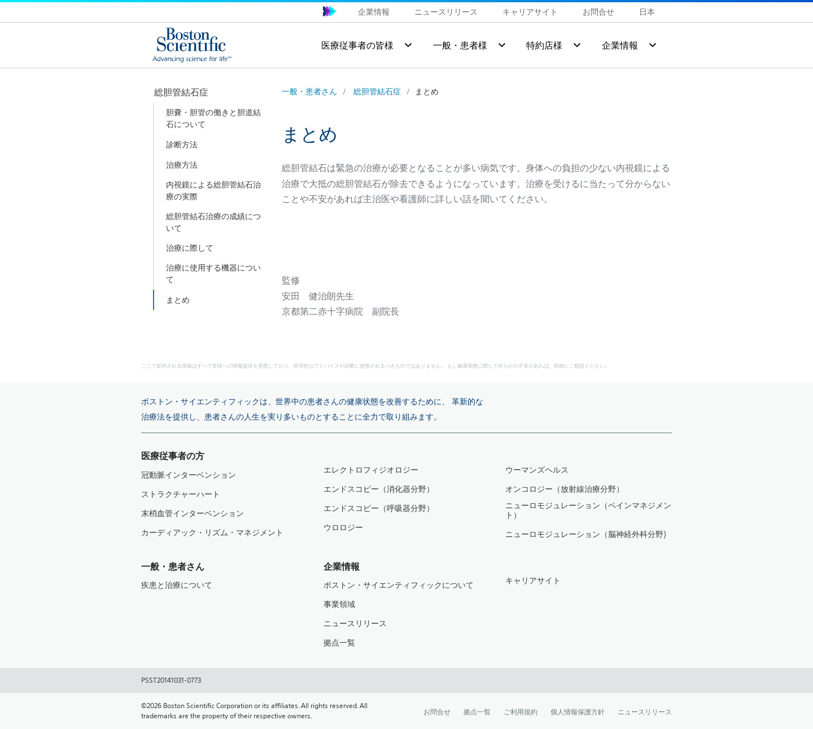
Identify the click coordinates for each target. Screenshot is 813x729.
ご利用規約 (520, 711)
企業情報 (374, 12)
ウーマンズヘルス (537, 470)
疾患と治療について (176, 585)
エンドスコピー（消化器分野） (379, 489)
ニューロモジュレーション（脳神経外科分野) (585, 534)
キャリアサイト (530, 12)
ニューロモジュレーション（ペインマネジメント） (588, 510)
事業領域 (339, 604)
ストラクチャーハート (180, 494)
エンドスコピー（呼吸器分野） (379, 508)
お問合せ (598, 12)
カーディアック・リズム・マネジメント (212, 533)
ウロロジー (343, 527)
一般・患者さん (309, 91)
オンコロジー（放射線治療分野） (564, 489)
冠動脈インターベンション (188, 475)
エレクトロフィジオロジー (371, 470)
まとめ (427, 91)
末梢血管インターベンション (192, 513)
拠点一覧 (339, 643)
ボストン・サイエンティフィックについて (399, 585)
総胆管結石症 (377, 91)
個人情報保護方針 (577, 711)
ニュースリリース (446, 12)
